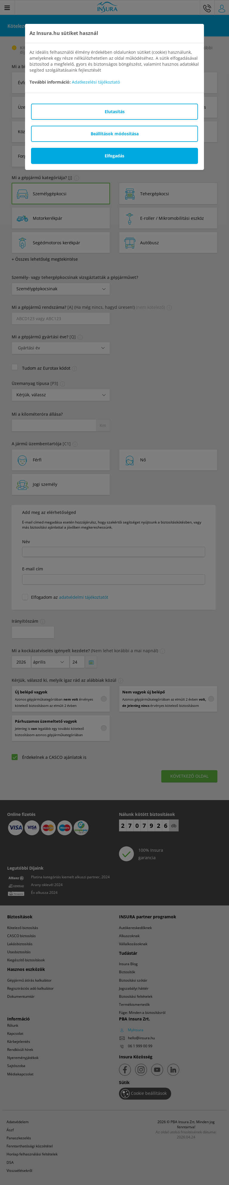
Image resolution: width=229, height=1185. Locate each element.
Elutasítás (115, 111)
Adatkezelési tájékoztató (96, 82)
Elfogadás (114, 156)
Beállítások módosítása (115, 133)
